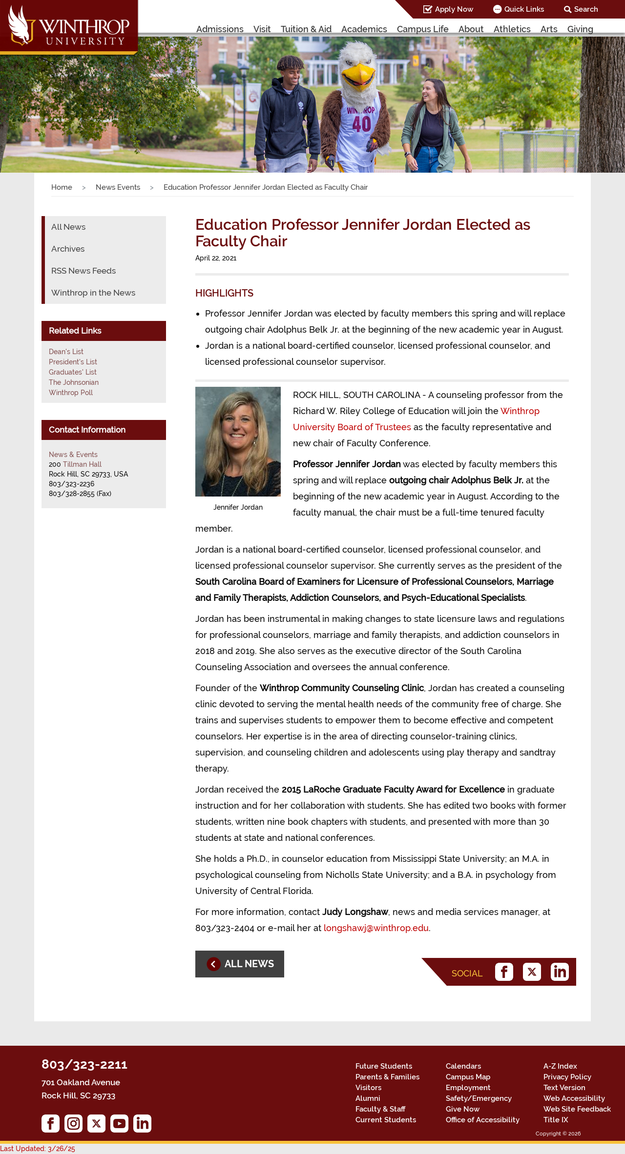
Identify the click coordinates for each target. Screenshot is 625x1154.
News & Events (73, 454)
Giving (580, 29)
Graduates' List (73, 372)
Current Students (385, 1119)
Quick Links (524, 9)
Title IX (555, 1119)
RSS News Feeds (83, 271)
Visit (262, 29)
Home (61, 187)
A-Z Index (560, 1066)
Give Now (462, 1109)
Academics (364, 29)
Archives (67, 249)
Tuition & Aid (306, 29)
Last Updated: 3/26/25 (37, 1149)
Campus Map (468, 1077)
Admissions (220, 29)
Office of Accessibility (483, 1119)
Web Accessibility (574, 1098)
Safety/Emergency (479, 1098)
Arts (549, 29)
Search (586, 9)
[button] (47, 95)
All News (68, 227)
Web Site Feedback (577, 1109)
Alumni (367, 1098)
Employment (468, 1087)
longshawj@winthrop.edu (376, 928)
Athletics (512, 29)
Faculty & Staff (380, 1109)
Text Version (564, 1087)
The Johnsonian (74, 382)
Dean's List (66, 352)
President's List (73, 362)
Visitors (368, 1087)
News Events (118, 187)
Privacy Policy (567, 1077)
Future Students (383, 1066)
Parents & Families (387, 1077)
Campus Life (423, 29)
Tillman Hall (82, 464)
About (471, 29)
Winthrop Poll (71, 393)
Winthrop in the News (93, 293)
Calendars (463, 1066)
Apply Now (454, 9)
